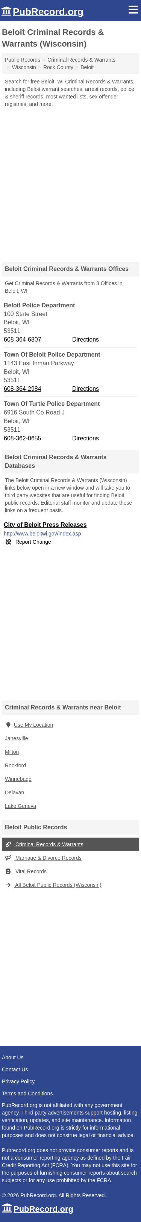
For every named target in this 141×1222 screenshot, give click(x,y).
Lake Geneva (20, 806)
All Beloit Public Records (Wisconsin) (53, 885)
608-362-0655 (22, 438)
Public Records (22, 60)
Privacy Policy (18, 1081)
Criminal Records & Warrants (44, 844)
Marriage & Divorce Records (43, 858)
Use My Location (29, 725)
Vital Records (26, 871)
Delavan (14, 792)
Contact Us (15, 1069)
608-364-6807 (22, 339)
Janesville (16, 738)
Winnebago (18, 779)
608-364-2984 (22, 389)
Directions (85, 339)
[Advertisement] (70, 182)
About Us (13, 1057)
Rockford (15, 765)
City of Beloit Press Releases (45, 525)
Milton (12, 752)
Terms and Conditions (27, 1093)
